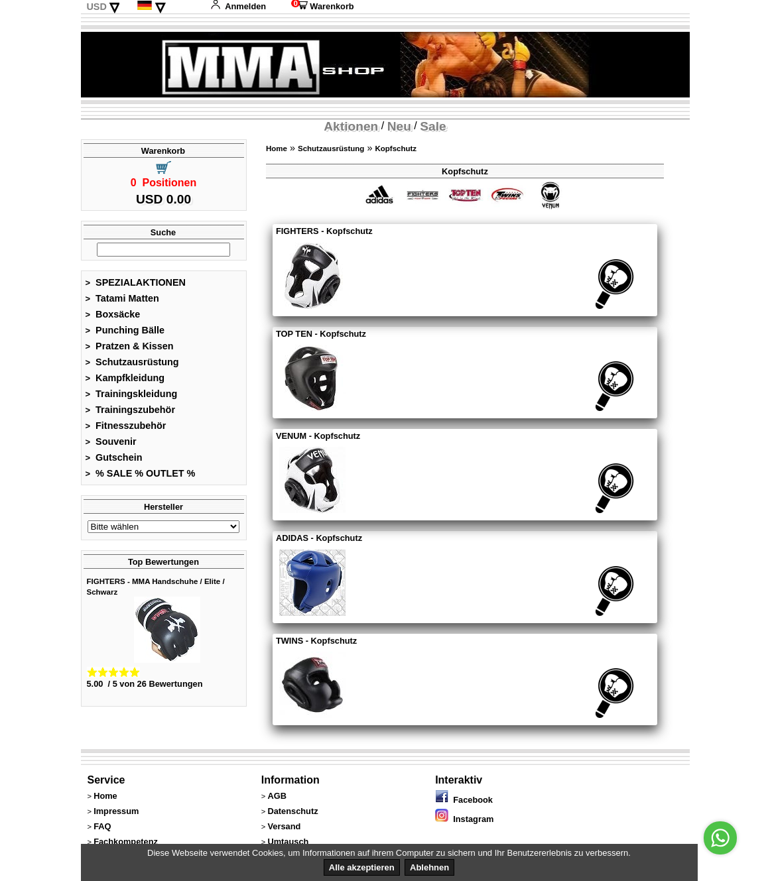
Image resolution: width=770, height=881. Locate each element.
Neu (399, 126)
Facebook (464, 800)
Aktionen (351, 126)
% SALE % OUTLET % (141, 473)
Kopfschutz (396, 148)
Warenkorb (322, 6)
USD (96, 6)
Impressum (116, 811)
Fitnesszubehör (126, 425)
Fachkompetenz (126, 842)
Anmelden (238, 6)
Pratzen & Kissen (130, 346)
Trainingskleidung (132, 393)
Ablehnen (429, 867)
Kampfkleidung (125, 378)
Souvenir (111, 441)
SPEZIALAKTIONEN (136, 282)
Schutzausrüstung (132, 362)
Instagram (464, 819)
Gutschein (114, 457)
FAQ (102, 826)
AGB (276, 796)
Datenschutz (292, 811)
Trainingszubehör (131, 409)
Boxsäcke (113, 314)
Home (276, 148)
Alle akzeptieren (362, 867)
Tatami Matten (122, 298)
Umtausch (287, 842)
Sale (433, 126)
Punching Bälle (125, 330)
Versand (283, 826)
